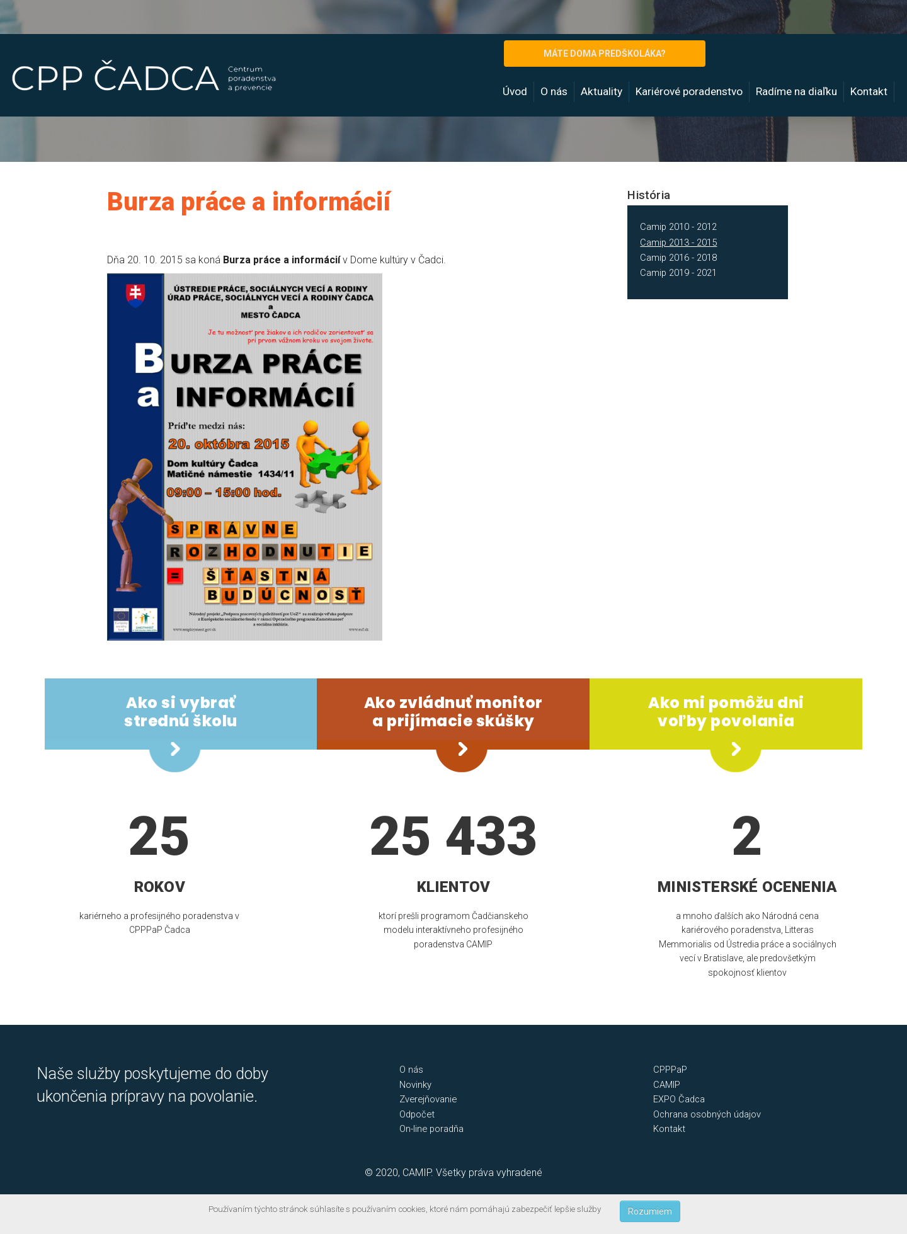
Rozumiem (650, 1211)
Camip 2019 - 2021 (678, 272)
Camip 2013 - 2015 (678, 242)
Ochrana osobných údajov (707, 1114)
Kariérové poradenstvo (689, 91)
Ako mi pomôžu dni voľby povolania (726, 711)
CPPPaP (670, 1069)
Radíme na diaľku (796, 91)
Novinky (415, 1084)
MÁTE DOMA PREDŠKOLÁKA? (605, 54)
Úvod (515, 91)
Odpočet (417, 1114)
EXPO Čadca (679, 1099)
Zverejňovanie (428, 1099)
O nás (554, 91)
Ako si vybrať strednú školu (180, 711)
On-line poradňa (431, 1128)
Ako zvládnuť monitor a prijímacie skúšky (453, 711)
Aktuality (601, 91)
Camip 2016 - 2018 (678, 257)
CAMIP (666, 1084)
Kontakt (868, 91)
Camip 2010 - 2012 (678, 226)
